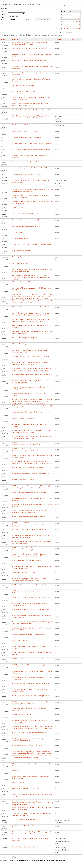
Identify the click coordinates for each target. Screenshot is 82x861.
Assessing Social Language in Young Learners (26, 137)
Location (58, 39)
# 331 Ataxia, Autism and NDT (21, 282)
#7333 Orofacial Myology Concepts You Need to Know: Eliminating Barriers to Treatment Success (29, 580)
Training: (3, 11)
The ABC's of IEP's (17, 232)
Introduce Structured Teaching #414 (23, 91)
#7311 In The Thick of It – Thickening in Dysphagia (27, 467)
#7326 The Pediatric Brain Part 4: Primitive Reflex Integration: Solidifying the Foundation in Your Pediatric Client (31, 555)
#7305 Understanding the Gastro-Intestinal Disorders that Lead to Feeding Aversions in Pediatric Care (32, 437)
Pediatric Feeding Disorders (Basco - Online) (26, 162)
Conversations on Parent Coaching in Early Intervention (29, 48)
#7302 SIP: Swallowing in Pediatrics (23, 418)
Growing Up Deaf (17, 208)
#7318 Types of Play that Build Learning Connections (28, 517)
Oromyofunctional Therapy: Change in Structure (27, 174)
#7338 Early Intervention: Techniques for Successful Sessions (31, 597)
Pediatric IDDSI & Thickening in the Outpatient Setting (29, 61)
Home (2, 1)
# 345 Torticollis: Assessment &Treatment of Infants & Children (32, 307)
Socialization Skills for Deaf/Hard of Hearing (26, 226)
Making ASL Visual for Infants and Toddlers (25, 214)
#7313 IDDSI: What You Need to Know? (24, 480)
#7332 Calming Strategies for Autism (23, 572)
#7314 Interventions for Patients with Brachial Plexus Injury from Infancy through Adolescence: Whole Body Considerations (32, 487)
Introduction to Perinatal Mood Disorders (25, 131)
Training (15, 39)
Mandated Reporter (18, 782)
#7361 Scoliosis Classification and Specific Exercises (28, 634)
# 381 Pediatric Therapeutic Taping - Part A (25, 338)
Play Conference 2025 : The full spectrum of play (27, 125)
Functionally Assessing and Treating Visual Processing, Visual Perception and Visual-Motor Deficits (31, 833)
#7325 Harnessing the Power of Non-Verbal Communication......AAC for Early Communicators (27, 549)
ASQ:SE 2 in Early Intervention (21, 251)
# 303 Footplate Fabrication (20, 263)
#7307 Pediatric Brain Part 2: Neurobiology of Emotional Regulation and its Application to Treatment (29, 450)
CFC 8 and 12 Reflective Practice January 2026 (26, 820)
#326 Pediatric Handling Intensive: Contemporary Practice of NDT (32, 375)
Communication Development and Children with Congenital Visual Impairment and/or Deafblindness (32, 190)
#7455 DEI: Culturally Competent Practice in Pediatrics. (29, 733)
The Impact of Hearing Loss (20, 238)
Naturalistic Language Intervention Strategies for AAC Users (31, 149)
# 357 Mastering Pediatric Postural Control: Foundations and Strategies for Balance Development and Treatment (31, 320)
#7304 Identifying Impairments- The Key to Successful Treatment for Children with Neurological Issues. (32, 431)
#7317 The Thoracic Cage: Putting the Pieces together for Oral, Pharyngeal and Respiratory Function (32, 511)
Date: (2, 20)
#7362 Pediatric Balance (19, 640)
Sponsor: (4, 8)
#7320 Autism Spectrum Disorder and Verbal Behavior (29, 529)
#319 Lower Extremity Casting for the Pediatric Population (30, 356)
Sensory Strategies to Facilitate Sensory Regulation (28, 220)
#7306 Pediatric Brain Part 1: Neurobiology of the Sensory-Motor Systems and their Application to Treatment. (32, 444)
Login (4, 857)
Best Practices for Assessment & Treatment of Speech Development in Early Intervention (29, 43)
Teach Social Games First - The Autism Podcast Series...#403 (31, 110)
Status (74, 39)
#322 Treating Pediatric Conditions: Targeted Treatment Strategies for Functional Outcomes (29, 363)
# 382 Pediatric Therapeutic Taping (23, 344)
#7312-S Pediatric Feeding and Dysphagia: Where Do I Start (30, 474)
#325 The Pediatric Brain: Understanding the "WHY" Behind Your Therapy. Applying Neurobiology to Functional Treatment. (32, 369)
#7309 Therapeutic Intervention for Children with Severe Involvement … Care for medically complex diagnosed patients (32, 462)
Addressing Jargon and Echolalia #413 (24, 85)
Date (3, 39)
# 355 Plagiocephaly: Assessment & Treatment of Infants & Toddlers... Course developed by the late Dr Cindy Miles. (30, 314)
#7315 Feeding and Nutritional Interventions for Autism (29, 492)
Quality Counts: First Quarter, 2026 (23, 826)
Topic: (3, 14)
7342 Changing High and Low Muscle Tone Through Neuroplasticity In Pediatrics (28, 740)
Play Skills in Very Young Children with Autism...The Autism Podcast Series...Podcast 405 (30, 104)
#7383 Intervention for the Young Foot (24, 714)
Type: (2, 17)
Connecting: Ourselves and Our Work (23, 257)
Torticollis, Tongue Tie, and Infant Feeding (25, 847)
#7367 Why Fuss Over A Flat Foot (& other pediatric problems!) (32, 659)
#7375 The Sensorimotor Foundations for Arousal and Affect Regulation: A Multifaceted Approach (31, 703)
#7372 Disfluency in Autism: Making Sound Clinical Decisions (30, 683)
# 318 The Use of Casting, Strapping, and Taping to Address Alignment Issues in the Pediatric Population (31, 117)
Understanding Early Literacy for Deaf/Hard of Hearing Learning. (32, 244)
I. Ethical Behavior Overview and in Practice (25, 758)
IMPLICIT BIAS (16, 770)
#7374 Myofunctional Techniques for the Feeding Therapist (30, 696)
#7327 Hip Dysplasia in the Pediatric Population (27, 560)
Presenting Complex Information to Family (25, 788)
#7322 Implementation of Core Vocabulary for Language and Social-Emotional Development (31, 536)
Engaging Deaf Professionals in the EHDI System (27, 745)
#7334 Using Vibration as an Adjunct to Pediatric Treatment (30, 585)
